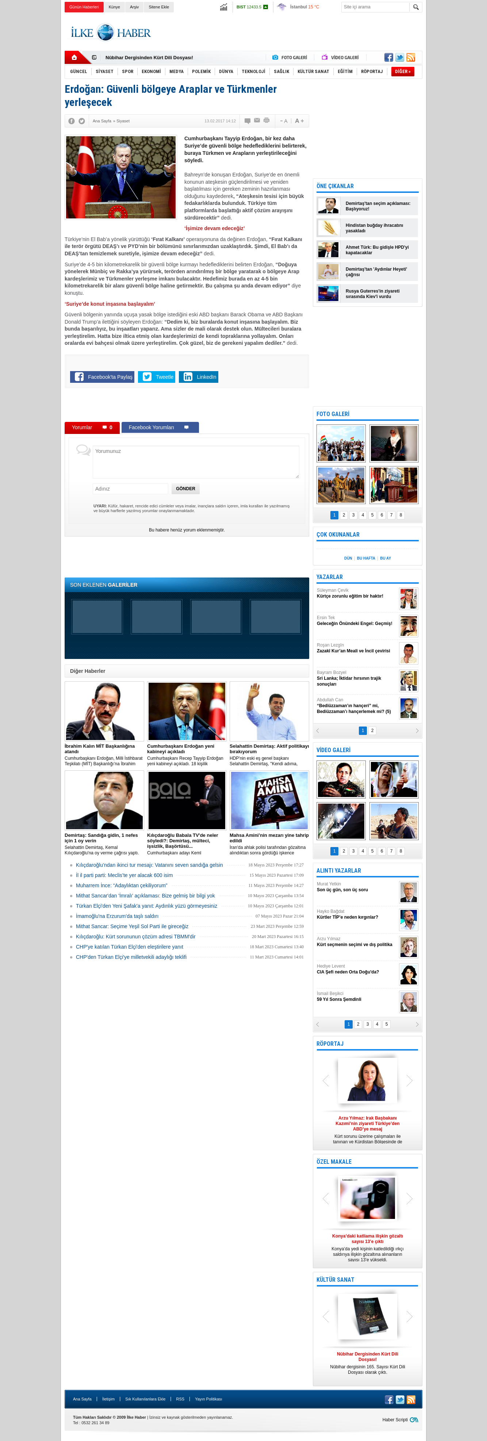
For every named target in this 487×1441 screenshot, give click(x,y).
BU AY (385, 558)
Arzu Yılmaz (357, 942)
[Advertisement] (458, 127)
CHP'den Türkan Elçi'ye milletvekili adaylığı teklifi (131, 957)
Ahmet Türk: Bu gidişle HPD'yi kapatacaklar (377, 250)
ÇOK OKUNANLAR (338, 534)
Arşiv (134, 7)
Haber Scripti (395, 1419)
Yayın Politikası (208, 1399)
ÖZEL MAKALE (334, 1161)
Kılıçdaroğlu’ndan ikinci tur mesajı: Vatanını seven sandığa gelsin (149, 865)
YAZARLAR (330, 576)
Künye (114, 7)
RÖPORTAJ (330, 1043)
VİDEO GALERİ (333, 750)
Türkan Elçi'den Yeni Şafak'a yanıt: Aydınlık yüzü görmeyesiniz (146, 906)
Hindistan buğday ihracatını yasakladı (374, 228)
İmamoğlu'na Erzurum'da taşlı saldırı (117, 916)
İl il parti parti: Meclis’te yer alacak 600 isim (124, 875)
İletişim (108, 1399)
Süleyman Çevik (357, 593)
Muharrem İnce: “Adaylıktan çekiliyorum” (122, 885)
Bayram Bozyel (357, 678)
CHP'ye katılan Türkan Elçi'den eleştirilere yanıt (129, 947)
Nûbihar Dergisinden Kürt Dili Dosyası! (149, 57)
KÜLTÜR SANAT (335, 1279)
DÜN (348, 558)
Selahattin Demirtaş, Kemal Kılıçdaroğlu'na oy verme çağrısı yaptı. (104, 843)
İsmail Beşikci (357, 996)
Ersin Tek (357, 620)
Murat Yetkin (357, 887)
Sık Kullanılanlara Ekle (145, 1399)
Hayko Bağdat (357, 914)
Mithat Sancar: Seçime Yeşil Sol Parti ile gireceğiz (132, 926)
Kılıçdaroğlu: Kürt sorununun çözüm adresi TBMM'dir (136, 936)
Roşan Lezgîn (357, 648)
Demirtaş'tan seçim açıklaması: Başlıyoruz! (378, 206)
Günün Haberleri (84, 7)
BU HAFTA (366, 558)
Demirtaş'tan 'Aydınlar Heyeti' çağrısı (376, 272)
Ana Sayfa (82, 1399)
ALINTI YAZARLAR (339, 870)
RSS (180, 1399)
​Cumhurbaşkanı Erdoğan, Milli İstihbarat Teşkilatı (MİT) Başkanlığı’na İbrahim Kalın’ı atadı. (104, 755)
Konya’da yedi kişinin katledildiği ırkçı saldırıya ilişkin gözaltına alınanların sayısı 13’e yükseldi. (368, 1248)
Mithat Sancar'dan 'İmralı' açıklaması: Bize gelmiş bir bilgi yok (145, 896)
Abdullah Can (357, 705)
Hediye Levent (357, 969)
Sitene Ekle (159, 7)
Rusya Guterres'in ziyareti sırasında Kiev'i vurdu (373, 294)
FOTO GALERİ (333, 414)
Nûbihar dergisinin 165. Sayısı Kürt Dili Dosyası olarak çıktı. (368, 1363)
